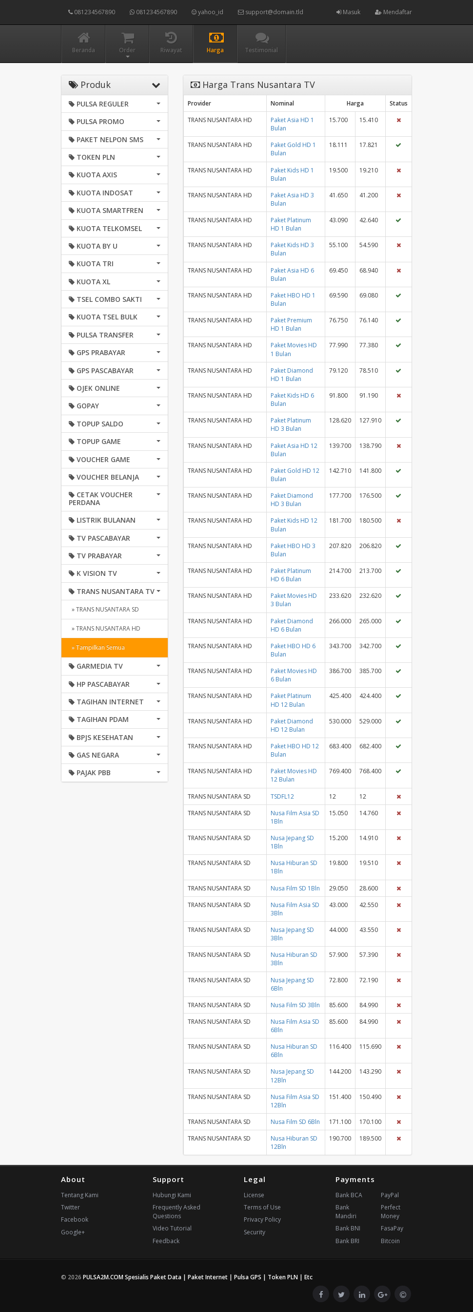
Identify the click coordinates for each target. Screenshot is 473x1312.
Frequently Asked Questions (176, 1211)
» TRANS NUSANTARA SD (104, 609)
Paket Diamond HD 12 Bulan (292, 725)
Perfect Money (390, 1211)
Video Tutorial (172, 1228)
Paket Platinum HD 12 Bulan (291, 700)
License (254, 1195)
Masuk (348, 12)
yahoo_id (207, 12)
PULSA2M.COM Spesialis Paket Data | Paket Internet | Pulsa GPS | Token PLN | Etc (198, 1277)
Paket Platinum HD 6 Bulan (291, 575)
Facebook (74, 1219)
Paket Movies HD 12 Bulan (294, 775)
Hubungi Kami (172, 1195)
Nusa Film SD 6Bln (295, 1122)
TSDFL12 (282, 796)
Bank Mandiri (345, 1211)
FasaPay (392, 1228)
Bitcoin (390, 1241)
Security (254, 1232)
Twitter (70, 1207)
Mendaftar (393, 12)
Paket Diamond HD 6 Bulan (292, 625)
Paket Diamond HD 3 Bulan (292, 499)
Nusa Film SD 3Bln (295, 1005)
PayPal (390, 1195)
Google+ (73, 1232)
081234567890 (91, 12)
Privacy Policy (262, 1219)
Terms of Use (262, 1207)
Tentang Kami (80, 1195)
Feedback (166, 1241)
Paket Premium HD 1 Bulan (291, 324)
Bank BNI (347, 1228)
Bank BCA (348, 1195)
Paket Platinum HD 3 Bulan (291, 424)
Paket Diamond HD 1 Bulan (292, 374)
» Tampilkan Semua (97, 647)
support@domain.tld (270, 12)
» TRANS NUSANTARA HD (104, 628)
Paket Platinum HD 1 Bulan (291, 224)
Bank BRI (347, 1241)
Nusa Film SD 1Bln (295, 888)
